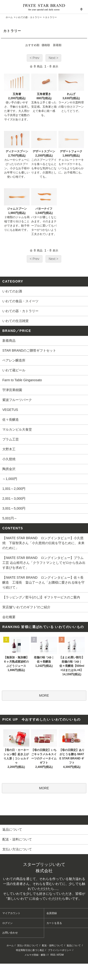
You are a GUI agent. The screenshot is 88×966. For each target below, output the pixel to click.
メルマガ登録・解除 (35, 955)
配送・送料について (52, 945)
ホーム (9, 17)
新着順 (57, 45)
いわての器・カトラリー (29, 17)
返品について (74, 945)
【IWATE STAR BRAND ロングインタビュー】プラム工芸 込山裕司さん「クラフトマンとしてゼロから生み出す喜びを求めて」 (43, 562)
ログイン (7, 923)
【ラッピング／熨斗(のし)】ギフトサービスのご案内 (41, 597)
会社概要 (8, 617)
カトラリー (51, 17)
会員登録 (51, 913)
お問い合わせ (10, 932)
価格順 (46, 45)
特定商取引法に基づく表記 (30, 950)
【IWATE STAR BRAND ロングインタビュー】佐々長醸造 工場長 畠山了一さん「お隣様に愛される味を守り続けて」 (43, 582)
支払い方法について (27, 945)
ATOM (60, 955)
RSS (52, 955)
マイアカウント (11, 913)
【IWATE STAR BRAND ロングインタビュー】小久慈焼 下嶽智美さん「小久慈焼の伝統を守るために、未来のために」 (43, 543)
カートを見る (54, 923)
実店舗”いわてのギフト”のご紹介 (26, 607)
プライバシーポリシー (59, 950)
